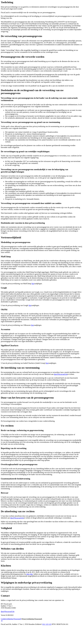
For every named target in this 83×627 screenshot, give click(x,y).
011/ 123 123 (46, 624)
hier (33, 283)
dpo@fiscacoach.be (60, 374)
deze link (29, 574)
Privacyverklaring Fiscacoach (32, 619)
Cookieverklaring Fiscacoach (11, 619)
